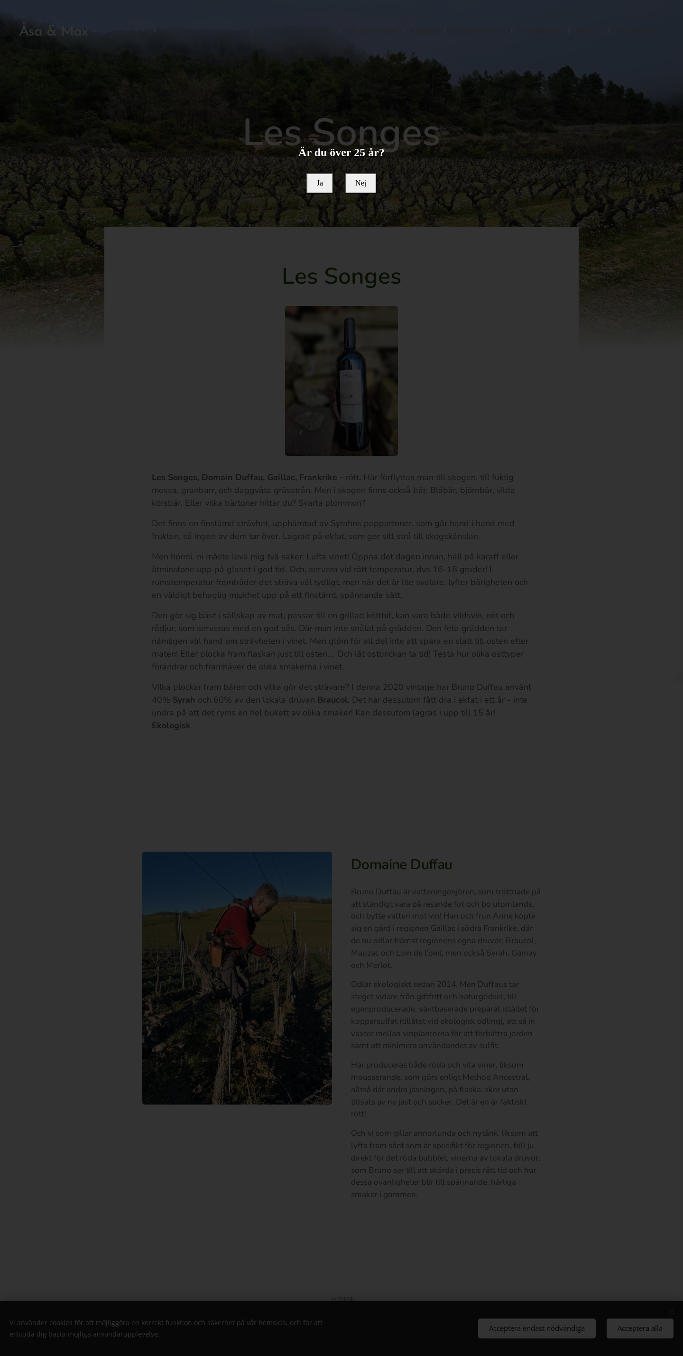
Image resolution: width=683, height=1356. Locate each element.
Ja (320, 183)
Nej (360, 183)
